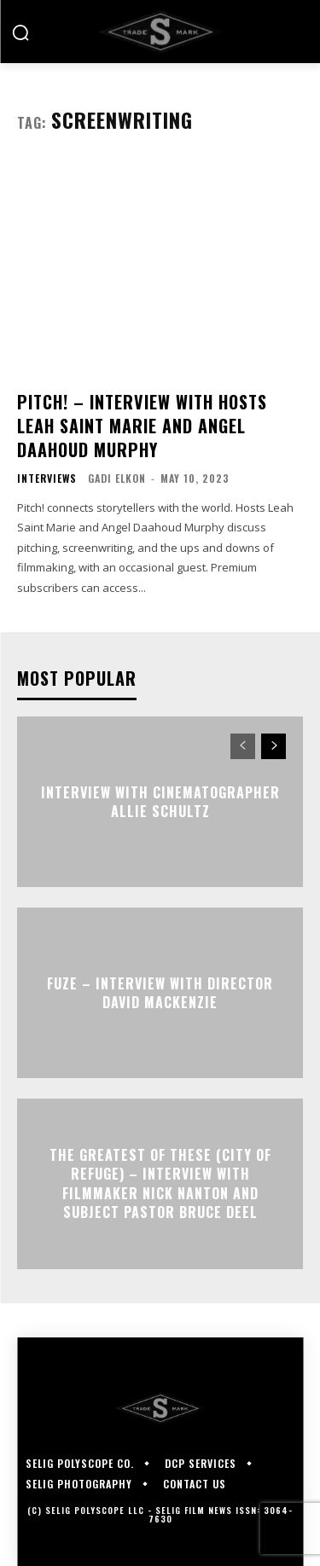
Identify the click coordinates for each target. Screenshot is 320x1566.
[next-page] (273, 746)
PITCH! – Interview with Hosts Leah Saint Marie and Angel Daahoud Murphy (142, 425)
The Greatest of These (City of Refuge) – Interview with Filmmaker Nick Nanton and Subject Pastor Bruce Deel (160, 1183)
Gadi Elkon (117, 478)
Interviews (47, 478)
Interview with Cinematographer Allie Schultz (160, 801)
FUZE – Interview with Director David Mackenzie (160, 992)
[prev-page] (242, 746)
